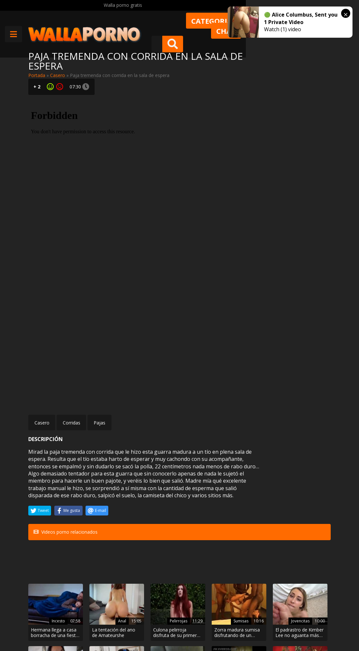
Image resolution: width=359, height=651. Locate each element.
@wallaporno (306, 622)
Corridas (71, 276)
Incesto (48, 497)
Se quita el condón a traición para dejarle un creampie (307, 564)
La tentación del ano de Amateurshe (99, 508)
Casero (57, 75)
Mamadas (201, 552)
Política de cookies (175, 628)
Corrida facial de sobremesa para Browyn (305, 508)
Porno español (250, 545)
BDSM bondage (96, 545)
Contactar (97, 610)
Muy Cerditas (100, 599)
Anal (103, 497)
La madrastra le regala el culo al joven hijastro (47, 564)
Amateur (305, 497)
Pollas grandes (147, 545)
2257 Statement (222, 628)
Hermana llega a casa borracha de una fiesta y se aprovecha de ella (49, 508)
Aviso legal (98, 628)
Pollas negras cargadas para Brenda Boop (252, 564)
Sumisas (202, 497)
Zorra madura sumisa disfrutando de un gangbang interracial (203, 508)
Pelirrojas (149, 497)
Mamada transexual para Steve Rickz (201, 564)
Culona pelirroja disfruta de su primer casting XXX (153, 508)
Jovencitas (252, 497)
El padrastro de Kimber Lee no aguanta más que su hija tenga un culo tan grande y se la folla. (255, 508)
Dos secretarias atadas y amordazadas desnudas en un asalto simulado (99, 564)
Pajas (99, 276)
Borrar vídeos (132, 628)
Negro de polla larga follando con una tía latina (153, 564)
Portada (36, 75)
